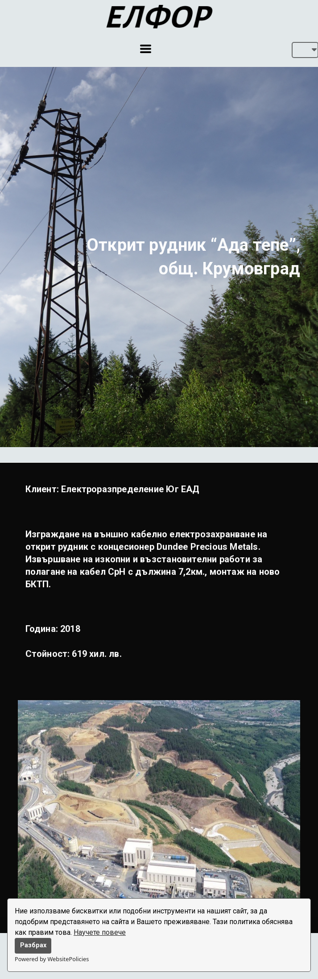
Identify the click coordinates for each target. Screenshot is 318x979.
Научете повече (100, 932)
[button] (145, 48)
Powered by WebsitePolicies (52, 959)
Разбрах (33, 945)
